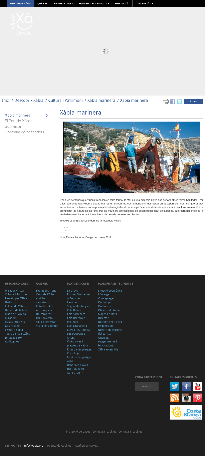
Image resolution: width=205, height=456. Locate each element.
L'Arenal (72, 302)
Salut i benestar (46, 322)
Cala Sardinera (76, 314)
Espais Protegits (15, 322)
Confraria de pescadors (24, 132)
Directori (104, 318)
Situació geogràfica (110, 290)
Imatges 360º (13, 337)
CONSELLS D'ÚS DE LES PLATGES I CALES (79, 333)
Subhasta (13, 126)
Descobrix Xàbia (20, 3)
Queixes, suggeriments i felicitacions (107, 341)
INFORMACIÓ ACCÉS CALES (75, 371)
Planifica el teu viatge (94, 3)
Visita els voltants (47, 326)
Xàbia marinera (101, 100)
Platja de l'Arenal (16, 314)
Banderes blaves (77, 365)
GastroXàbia (12, 326)
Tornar (193, 101)
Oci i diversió (44, 318)
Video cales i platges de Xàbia (77, 343)
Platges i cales (63, 3)
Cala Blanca (74, 310)
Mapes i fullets (107, 314)
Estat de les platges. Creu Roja (79, 351)
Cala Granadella (77, 326)
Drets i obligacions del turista (110, 332)
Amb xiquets (44, 310)
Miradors (10, 318)
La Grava (72, 290)
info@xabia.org (33, 445)
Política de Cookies (59, 445)
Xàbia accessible (108, 349)
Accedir (147, 386)
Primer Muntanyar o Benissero (78, 296)
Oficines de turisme (110, 310)
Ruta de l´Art (44, 306)
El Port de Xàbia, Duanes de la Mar (16, 308)
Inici (6, 100)
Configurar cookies (104, 431)
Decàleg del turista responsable (110, 324)
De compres (43, 314)
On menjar (105, 302)
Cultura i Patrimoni (65, 100)
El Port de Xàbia (18, 121)
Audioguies (12, 341)
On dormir (105, 306)
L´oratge (103, 294)
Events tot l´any (46, 290)
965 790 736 (13, 445)
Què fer (42, 3)
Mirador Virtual (14, 290)
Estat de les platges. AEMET (79, 359)
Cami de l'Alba (45, 294)
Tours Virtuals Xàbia (17, 333)
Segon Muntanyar (78, 306)
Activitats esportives (42, 300)
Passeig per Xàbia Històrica (16, 300)
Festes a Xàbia (14, 330)
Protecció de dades (78, 431)
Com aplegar (106, 298)
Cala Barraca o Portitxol (76, 320)
